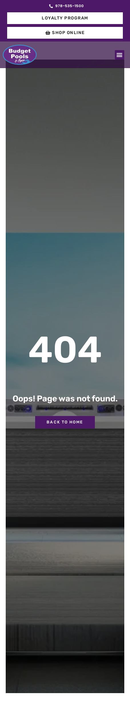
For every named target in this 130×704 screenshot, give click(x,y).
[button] (119, 55)
